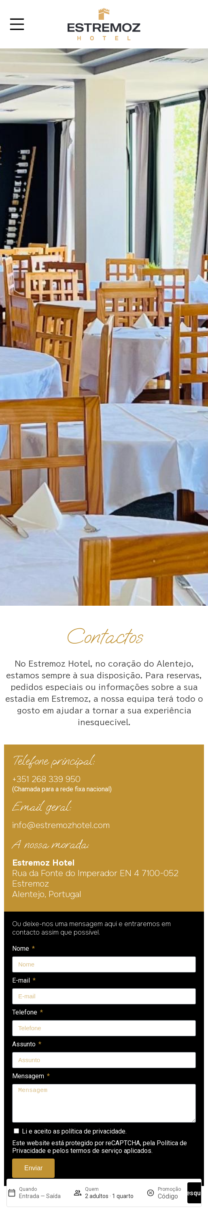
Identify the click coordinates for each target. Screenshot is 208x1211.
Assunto (24, 1044)
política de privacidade (93, 1131)
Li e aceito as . (74, 1131)
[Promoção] (169, 1196)
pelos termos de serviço (87, 1151)
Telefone (25, 1012)
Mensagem (29, 1076)
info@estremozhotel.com (61, 825)
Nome (21, 948)
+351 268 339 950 (46, 779)
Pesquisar (197, 1193)
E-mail (22, 980)
